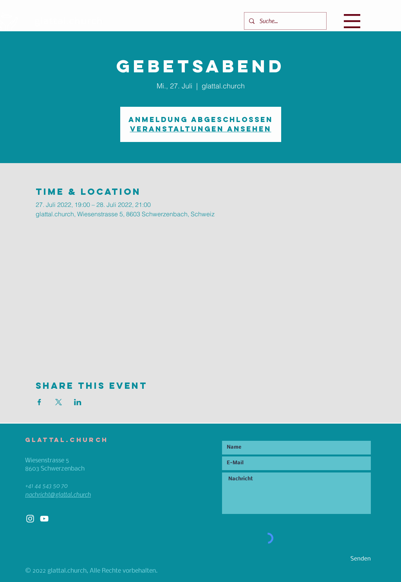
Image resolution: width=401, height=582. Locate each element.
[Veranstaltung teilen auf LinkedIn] (77, 402)
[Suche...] (284, 21)
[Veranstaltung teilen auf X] (58, 402)
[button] (352, 21)
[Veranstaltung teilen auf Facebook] (39, 402)
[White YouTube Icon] (44, 519)
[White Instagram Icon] (30, 519)
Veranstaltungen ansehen (200, 128)
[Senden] (343, 559)
